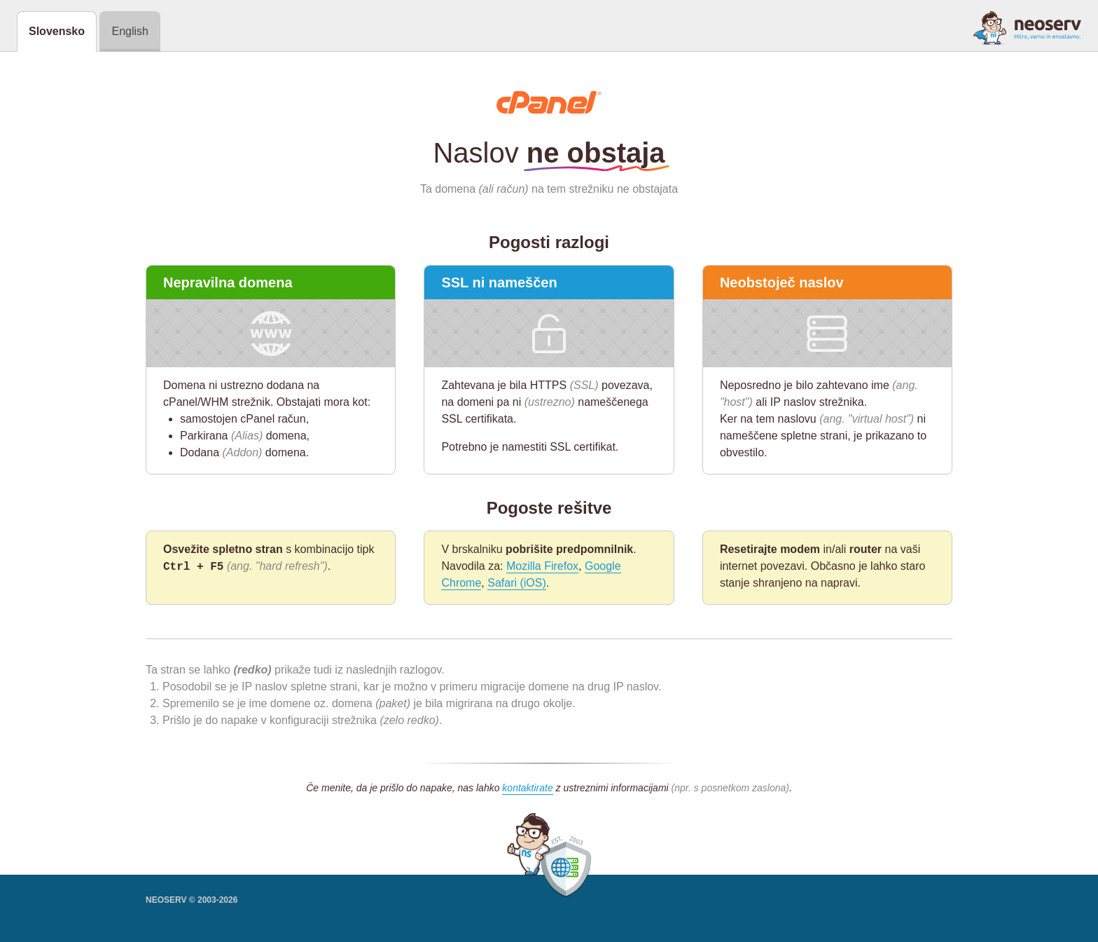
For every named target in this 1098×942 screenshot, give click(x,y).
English (129, 31)
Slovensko (57, 31)
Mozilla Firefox (542, 566)
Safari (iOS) (516, 583)
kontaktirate (527, 787)
